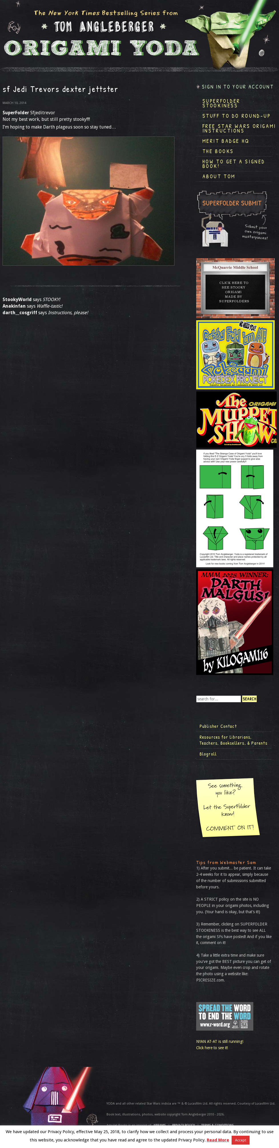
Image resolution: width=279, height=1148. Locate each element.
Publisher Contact (218, 726)
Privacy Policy (183, 1125)
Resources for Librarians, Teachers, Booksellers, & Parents (234, 740)
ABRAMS (159, 1125)
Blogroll (208, 754)
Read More (218, 1140)
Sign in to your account (238, 86)
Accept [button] (240, 1140)
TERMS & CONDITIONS (217, 1125)
